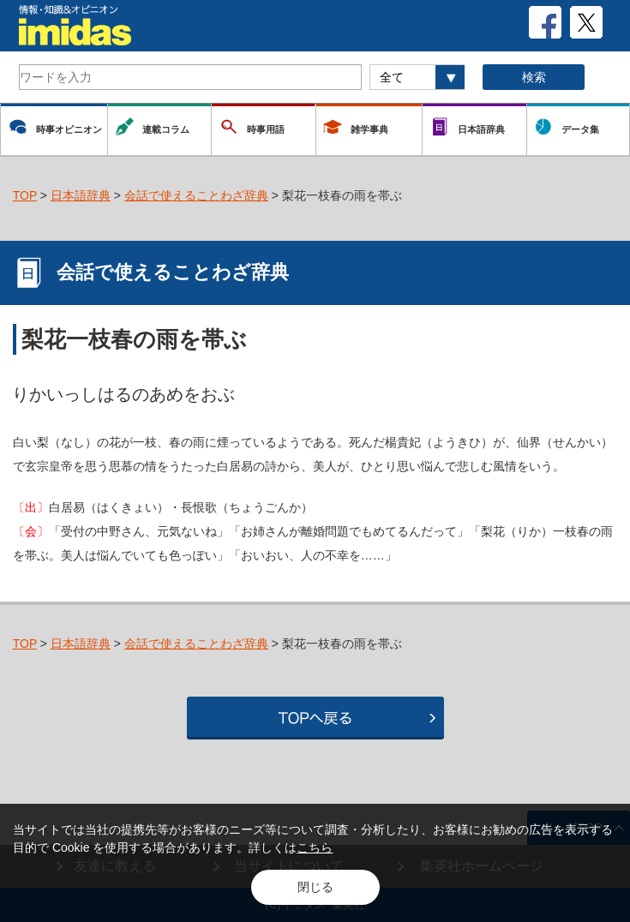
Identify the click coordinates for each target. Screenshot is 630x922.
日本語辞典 (81, 195)
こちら (315, 847)
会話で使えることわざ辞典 (196, 195)
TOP (25, 195)
